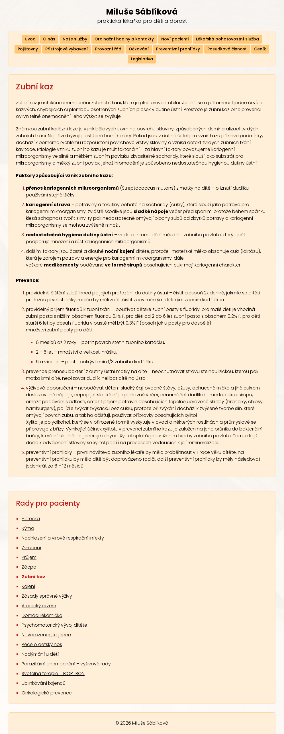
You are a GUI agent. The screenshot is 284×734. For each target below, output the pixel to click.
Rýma (28, 528)
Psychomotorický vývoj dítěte (54, 625)
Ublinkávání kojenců (44, 683)
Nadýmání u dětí (40, 654)
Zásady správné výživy (47, 596)
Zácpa (29, 567)
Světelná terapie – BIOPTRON (53, 673)
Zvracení (31, 547)
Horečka (31, 518)
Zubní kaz (33, 576)
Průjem (29, 557)
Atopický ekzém (39, 605)
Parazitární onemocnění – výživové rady (66, 664)
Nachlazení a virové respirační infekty (63, 538)
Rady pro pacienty (48, 503)
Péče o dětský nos (42, 644)
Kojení (28, 586)
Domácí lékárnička (42, 615)
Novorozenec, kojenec (46, 635)
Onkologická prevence (47, 693)
